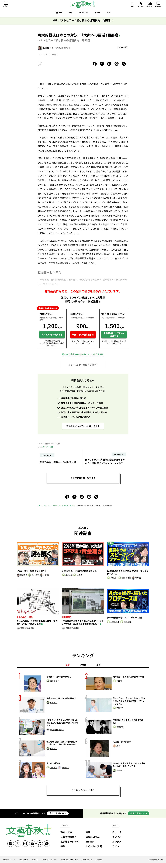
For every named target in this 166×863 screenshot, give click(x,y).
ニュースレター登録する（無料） (83, 364)
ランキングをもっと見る (83, 790)
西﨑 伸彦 (120, 727)
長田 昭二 (53, 703)
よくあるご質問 (94, 846)
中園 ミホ (53, 768)
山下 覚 (79, 575)
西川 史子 (120, 708)
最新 (68, 664)
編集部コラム (93, 836)
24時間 (83, 664)
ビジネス (117, 836)
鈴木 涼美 (35, 575)
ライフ (115, 846)
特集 (62, 846)
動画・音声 (66, 832)
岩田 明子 (65, 768)
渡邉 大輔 (68, 575)
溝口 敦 (119, 681)
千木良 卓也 (114, 622)
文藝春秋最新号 (68, 836)
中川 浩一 (114, 578)
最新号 (97, 12)
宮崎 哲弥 (23, 575)
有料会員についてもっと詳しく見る (83, 426)
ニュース (117, 832)
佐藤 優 (46, 47)
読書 (54, 54)
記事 (71, 12)
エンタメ (43, 54)
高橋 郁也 (127, 622)
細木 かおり (54, 681)
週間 (98, 664)
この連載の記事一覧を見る (83, 477)
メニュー (6, 6)
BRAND (90, 841)
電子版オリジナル (69, 841)
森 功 (118, 746)
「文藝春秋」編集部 (27, 628)
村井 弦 (46, 575)
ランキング (83, 12)
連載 (108, 12)
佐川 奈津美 (126, 578)
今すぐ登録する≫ (57, 813)
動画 (61, 12)
